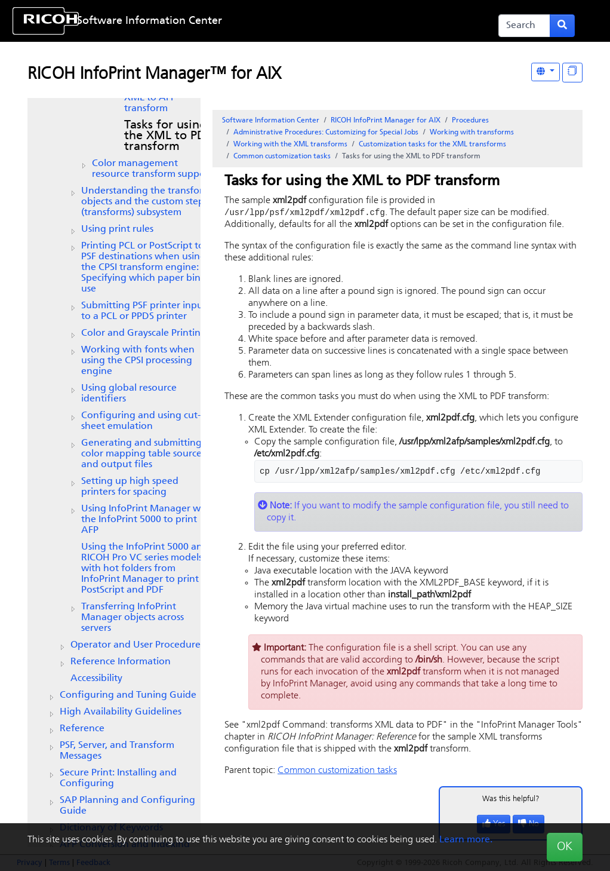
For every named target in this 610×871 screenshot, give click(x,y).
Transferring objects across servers (132, 617)
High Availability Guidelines (120, 712)
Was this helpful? (511, 799)
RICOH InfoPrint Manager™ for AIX (154, 74)
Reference (82, 729)
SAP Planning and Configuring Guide (127, 806)
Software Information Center (149, 21)
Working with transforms (472, 132)
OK (564, 847)
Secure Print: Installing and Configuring (118, 778)
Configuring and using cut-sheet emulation (141, 421)
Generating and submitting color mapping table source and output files (141, 454)
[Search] (524, 25)
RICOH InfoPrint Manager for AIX (385, 120)
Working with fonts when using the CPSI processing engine (138, 360)
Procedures (470, 120)
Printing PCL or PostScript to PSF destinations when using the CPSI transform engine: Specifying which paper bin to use (146, 267)
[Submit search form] (562, 25)
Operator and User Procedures (137, 645)
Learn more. (465, 840)
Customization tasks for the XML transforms (432, 144)
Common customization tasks (282, 156)
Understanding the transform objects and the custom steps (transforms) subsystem (146, 201)
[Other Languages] (545, 72)
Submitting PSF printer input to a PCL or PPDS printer (144, 311)
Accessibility (96, 678)
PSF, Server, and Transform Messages (117, 751)
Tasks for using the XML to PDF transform (167, 136)
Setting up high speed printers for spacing (129, 487)
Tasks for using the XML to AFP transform (165, 98)
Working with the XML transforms (290, 144)
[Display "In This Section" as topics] (572, 72)
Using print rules (117, 229)
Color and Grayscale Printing (144, 333)
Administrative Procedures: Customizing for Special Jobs (325, 132)
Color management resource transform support (152, 169)
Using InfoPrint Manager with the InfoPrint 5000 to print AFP (146, 519)
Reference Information (120, 662)
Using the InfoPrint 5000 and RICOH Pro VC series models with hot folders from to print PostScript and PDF (144, 568)
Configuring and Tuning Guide (128, 695)
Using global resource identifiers (129, 394)
